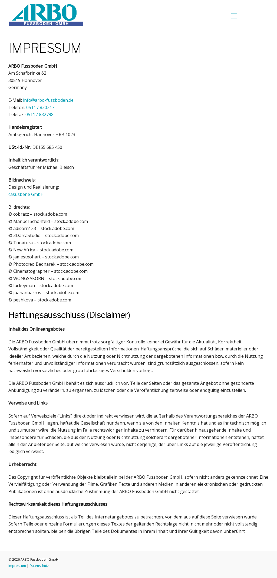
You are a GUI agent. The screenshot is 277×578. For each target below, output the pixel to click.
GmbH (26, 194)
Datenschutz (39, 565)
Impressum (17, 565)
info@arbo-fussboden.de (48, 100)
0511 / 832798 (39, 114)
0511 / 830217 (40, 107)
